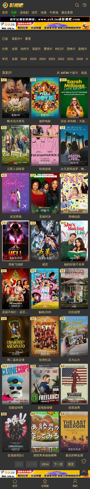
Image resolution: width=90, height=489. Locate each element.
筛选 (84, 72)
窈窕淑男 (74, 407)
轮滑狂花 (45, 359)
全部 (15, 48)
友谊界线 (16, 216)
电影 (14, 12)
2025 (33, 59)
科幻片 (59, 48)
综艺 (35, 12)
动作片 (25, 48)
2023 (52, 59)
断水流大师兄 (15, 121)
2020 (80, 59)
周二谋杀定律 (15, 359)
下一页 (58, 464)
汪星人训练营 (15, 169)
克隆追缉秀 (16, 407)
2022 (61, 59)
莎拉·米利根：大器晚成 (74, 121)
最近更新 (67, 12)
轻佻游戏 (45, 169)
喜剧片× (17, 38)
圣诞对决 (45, 216)
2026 (24, 59)
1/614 (45, 464)
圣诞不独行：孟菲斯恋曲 (15, 312)
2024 (42, 59)
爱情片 (48, 48)
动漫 (43, 12)
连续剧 (24, 12)
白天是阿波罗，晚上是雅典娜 (74, 169)
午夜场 (54, 12)
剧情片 (82, 48)
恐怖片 (71, 48)
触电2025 (45, 312)
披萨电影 (45, 121)
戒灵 (45, 264)
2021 (70, 59)
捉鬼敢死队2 (16, 455)
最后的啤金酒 (74, 455)
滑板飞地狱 (16, 264)
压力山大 (74, 359)
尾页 (71, 464)
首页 (5, 12)
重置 (28, 38)
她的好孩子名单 (74, 264)
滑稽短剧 (74, 216)
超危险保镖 (45, 407)
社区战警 (74, 312)
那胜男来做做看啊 (45, 455)
